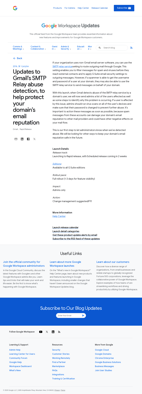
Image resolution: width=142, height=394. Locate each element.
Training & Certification (63, 378)
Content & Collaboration (38, 47)
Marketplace (58, 366)
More (90, 47)
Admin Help (14, 350)
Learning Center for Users (22, 354)
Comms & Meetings (18, 47)
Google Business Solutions (108, 362)
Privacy (57, 390)
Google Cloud (102, 350)
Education (80, 47)
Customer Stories (60, 354)
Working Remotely (61, 358)
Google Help (15, 362)
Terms (63, 390)
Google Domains (103, 354)
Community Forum (18, 358)
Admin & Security (66, 47)
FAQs (54, 370)
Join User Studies (103, 370)
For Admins (70, 8)
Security (56, 350)
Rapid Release (25, 129)
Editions (57, 164)
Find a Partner (59, 362)
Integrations (58, 374)
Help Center (83, 8)
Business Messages (104, 366)
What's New (15, 370)
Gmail (15, 129)
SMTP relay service (62, 66)
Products (57, 8)
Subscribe (124, 8)
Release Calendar (99, 8)
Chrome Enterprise (104, 358)
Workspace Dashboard (20, 366)
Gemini (54, 47)
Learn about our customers (112, 262)
